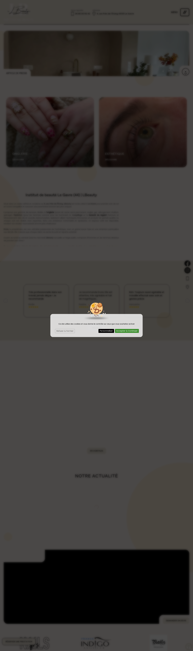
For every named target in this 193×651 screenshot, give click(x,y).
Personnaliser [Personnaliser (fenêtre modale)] (106, 330)
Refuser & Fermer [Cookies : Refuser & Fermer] (64, 331)
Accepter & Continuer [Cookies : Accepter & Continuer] (127, 330)
